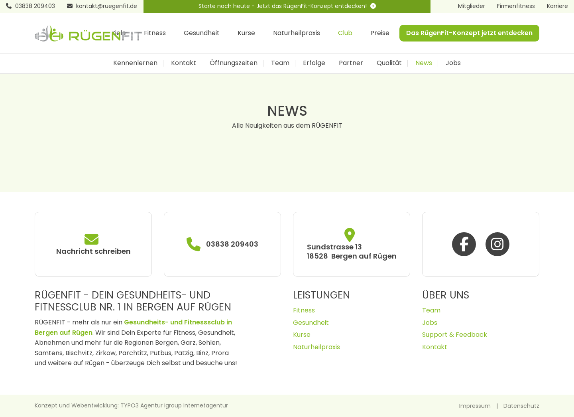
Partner (351, 62)
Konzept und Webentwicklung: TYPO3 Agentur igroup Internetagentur (131, 405)
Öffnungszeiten (234, 62)
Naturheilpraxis (296, 33)
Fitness (155, 33)
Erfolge (314, 62)
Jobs (453, 62)
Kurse (246, 33)
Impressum (475, 406)
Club (345, 33)
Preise (379, 33)
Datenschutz (521, 406)
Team (280, 62)
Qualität (389, 62)
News (423, 62)
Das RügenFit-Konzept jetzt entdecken (469, 33)
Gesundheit (202, 33)
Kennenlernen (135, 62)
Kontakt (183, 62)
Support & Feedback (454, 334)
